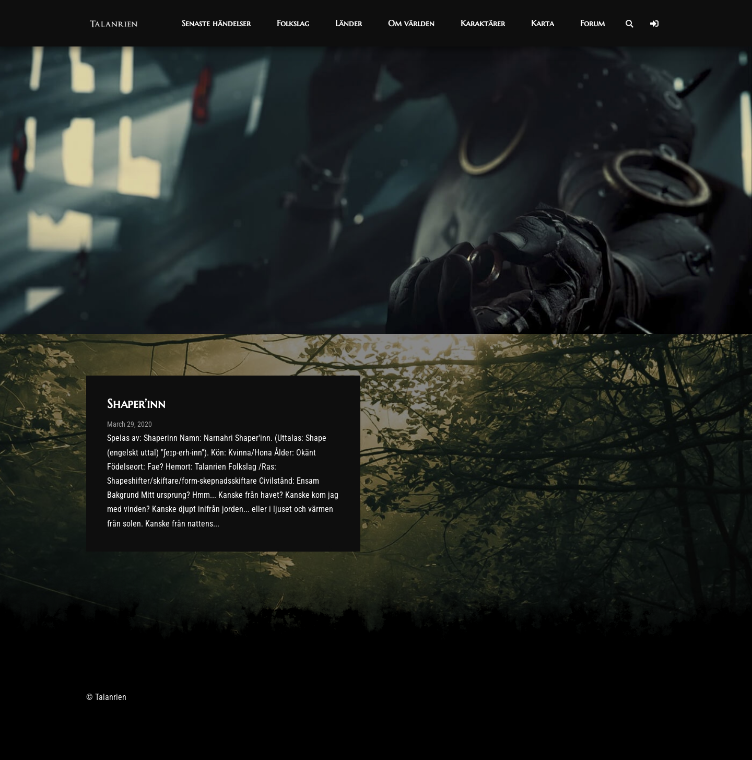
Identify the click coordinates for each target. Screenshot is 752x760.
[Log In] (654, 23)
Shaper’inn (136, 404)
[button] (216, 23)
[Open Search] (629, 23)
